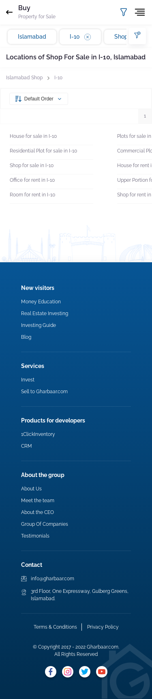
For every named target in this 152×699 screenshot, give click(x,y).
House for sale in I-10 (33, 136)
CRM (26, 446)
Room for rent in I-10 (32, 195)
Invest (27, 380)
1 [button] (145, 116)
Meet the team (37, 500)
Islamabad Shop (24, 78)
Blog (26, 337)
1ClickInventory (38, 434)
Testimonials (35, 536)
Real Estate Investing (44, 313)
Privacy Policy (103, 627)
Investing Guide (38, 325)
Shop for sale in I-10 (32, 165)
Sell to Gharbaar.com (44, 391)
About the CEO (37, 512)
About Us (31, 489)
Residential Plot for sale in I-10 (43, 151)
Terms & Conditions (55, 627)
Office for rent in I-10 (32, 180)
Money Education (41, 302)
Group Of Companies (44, 524)
